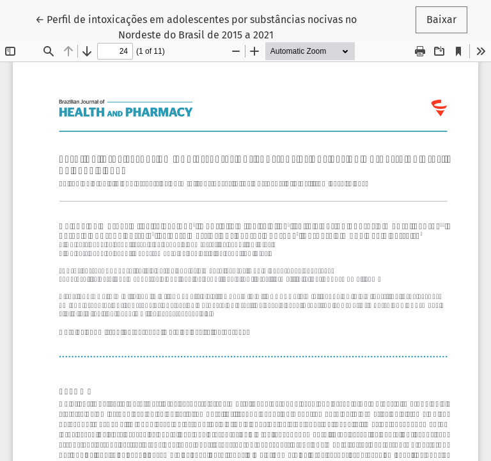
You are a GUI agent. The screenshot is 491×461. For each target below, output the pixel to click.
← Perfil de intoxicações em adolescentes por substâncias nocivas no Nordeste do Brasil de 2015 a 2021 (196, 26)
